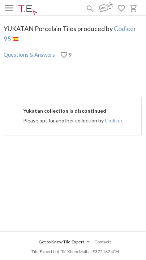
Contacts (103, 241)
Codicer (113, 120)
